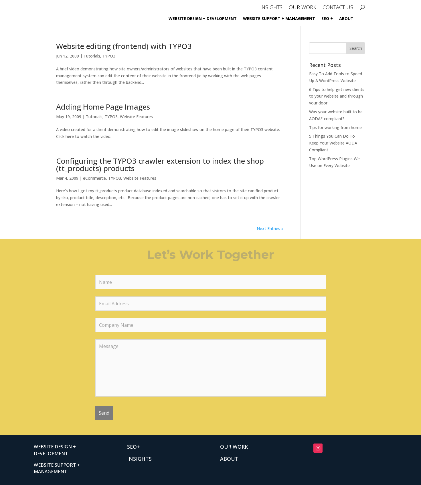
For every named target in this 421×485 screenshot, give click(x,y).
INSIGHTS (271, 8)
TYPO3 (108, 56)
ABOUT (346, 19)
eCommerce (94, 178)
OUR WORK (302, 8)
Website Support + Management (279, 19)
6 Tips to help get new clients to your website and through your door (336, 96)
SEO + (327, 19)
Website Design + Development (203, 19)
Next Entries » (270, 228)
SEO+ (133, 446)
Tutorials (92, 56)
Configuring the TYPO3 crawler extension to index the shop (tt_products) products (160, 164)
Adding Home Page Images (103, 107)
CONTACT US (338, 8)
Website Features (136, 116)
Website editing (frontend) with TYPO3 (124, 46)
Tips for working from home (335, 127)
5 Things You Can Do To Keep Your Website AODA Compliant (333, 143)
